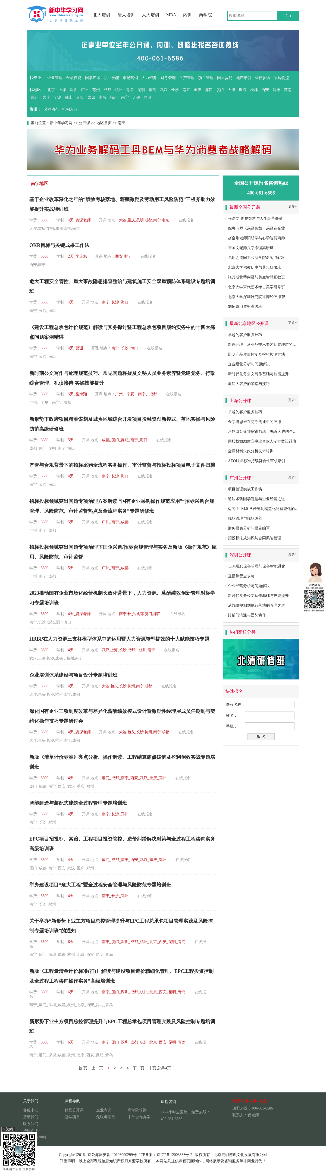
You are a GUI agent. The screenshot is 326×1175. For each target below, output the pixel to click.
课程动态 (51, 109)
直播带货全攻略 (241, 576)
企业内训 (103, 1110)
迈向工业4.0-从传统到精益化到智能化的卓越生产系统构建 (276, 509)
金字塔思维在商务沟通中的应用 (254, 422)
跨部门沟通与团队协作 (247, 615)
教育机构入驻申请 (249, 1101)
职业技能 (111, 78)
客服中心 (30, 1110)
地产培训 (243, 78)
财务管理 (168, 78)
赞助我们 (30, 1117)
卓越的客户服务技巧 (245, 335)
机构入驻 (69, 109)
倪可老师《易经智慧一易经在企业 (256, 228)
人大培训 (150, 14)
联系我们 (30, 1124)
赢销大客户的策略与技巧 (249, 384)
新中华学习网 (61, 123)
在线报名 (186, 220)
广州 (85, 90)
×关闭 (8, 1129)
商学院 (205, 14)
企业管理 (54, 78)
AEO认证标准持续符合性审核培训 (256, 461)
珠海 (242, 90)
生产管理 (187, 78)
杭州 (119, 90)
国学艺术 (92, 78)
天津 (231, 90)
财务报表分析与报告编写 (249, 528)
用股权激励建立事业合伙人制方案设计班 (262, 441)
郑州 (35, 97)
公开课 (84, 123)
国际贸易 (224, 78)
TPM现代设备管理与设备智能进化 (256, 566)
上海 (62, 90)
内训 (187, 14)
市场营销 (130, 78)
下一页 (138, 1068)
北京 (51, 90)
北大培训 (101, 14)
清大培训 (126, 14)
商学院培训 (137, 1110)
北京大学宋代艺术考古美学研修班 (256, 287)
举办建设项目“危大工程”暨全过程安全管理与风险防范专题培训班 (100, 885)
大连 (46, 97)
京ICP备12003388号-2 (174, 1155)
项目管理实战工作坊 (245, 489)
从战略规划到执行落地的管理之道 (256, 605)
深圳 (73, 90)
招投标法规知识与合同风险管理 (254, 538)
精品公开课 (74, 1110)
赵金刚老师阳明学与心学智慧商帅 (256, 238)
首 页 (83, 1068)
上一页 (97, 1068)
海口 (209, 90)
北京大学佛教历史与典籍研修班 (254, 267)
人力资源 (149, 78)
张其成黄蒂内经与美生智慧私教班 (256, 277)
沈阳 (276, 90)
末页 (152, 1068)
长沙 (175, 90)
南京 (186, 90)
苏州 (96, 90)
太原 (91, 97)
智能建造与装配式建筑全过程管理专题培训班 (78, 803)
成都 (107, 90)
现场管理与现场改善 (245, 518)
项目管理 (206, 78)
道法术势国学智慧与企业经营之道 (256, 499)
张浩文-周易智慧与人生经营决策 (255, 219)
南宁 (125, 97)
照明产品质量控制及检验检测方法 (256, 354)
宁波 (57, 97)
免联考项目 (105, 1117)
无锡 (136, 97)
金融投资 (73, 78)
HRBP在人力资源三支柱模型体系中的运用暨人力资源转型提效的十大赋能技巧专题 (119, 639)
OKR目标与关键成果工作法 (59, 245)
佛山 (69, 97)
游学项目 (72, 1117)
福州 (114, 97)
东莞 (152, 90)
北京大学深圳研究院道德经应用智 (256, 297)
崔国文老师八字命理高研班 (251, 248)
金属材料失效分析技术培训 (251, 451)
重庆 (197, 90)
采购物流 (281, 78)
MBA (171, 14)
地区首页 (104, 123)
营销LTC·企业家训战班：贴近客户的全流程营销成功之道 (275, 432)
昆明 (141, 90)
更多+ (292, 206)
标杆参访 (262, 78)
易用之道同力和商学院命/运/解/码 (256, 258)
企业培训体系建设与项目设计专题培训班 (73, 675)
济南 (287, 90)
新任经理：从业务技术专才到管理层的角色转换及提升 (273, 345)
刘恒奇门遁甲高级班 (245, 307)
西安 (265, 90)
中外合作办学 (139, 1117)
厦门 (220, 90)
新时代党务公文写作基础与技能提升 (258, 374)
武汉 (164, 90)
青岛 (130, 90)
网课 (147, 97)
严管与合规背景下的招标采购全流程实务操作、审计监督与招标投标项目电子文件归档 (122, 465)
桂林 (254, 90)
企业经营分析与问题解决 (249, 364)
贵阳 (80, 97)
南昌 (102, 97)
